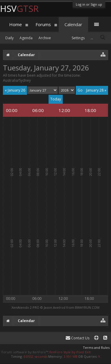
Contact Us (77, 338)
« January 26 (15, 90)
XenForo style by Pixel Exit (70, 352)
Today (55, 99)
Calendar (73, 24)
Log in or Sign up (89, 4)
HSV (19, 8)
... (92, 37)
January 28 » (96, 90)
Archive (44, 37)
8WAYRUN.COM (87, 307)
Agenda (26, 37)
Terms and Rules (96, 347)
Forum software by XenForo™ (25, 352)
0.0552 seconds (35, 356)
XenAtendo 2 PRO (25, 307)
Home (15, 24)
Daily (9, 37)
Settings (78, 37)
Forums (43, 24)
